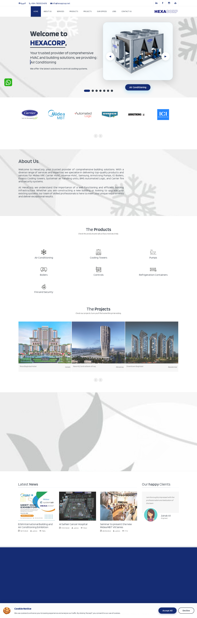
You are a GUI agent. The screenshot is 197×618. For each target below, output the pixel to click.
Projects (87, 11)
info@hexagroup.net (61, 3)
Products (73, 11)
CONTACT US (171, 614)
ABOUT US (161, 614)
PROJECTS (145, 614)
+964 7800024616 (39, 3)
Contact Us (126, 11)
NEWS (153, 614)
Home (36, 11)
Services (60, 11)
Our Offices (102, 11)
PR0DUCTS (135, 614)
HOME (117, 614)
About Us (47, 11)
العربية (23, 3)
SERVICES (125, 614)
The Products (42, 79)
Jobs (114, 11)
